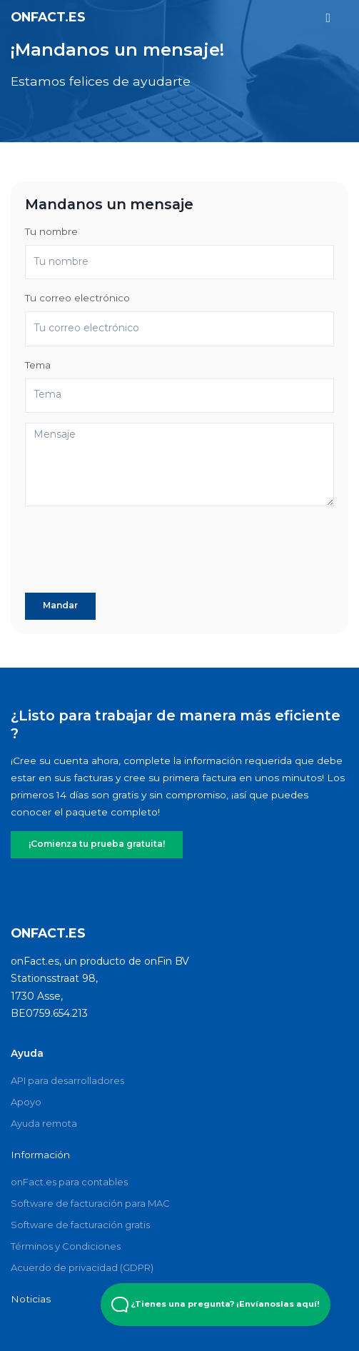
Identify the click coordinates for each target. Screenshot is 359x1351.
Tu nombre (51, 231)
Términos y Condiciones (66, 1245)
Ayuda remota (44, 1122)
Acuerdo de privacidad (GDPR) (82, 1266)
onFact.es (48, 16)
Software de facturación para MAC (90, 1202)
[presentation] (133, 555)
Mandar (59, 606)
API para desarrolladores (67, 1079)
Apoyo (26, 1101)
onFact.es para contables (69, 1181)
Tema (38, 365)
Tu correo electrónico (77, 297)
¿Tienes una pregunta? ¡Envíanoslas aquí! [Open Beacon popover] (215, 1304)
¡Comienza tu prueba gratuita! (93, 844)
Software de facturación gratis (80, 1224)
